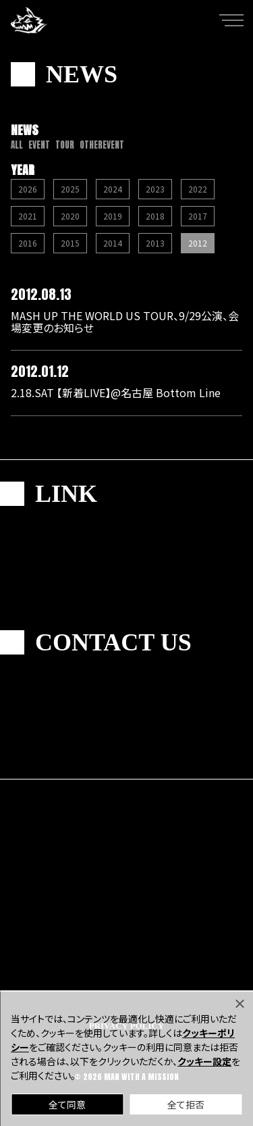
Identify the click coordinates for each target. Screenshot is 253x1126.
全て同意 (67, 1104)
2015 (70, 243)
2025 (70, 189)
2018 (155, 216)
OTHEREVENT (102, 144)
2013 (155, 243)
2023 (155, 189)
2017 (197, 216)
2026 (27, 189)
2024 (112, 189)
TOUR (64, 144)
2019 (112, 216)
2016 (27, 243)
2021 (27, 216)
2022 (197, 189)
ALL (17, 144)
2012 (197, 243)
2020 (70, 216)
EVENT (39, 144)
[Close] (239, 1004)
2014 (112, 243)
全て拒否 (185, 1104)
